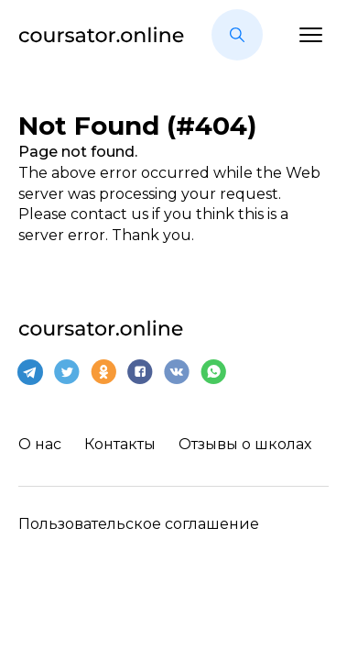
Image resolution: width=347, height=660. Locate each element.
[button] (237, 34)
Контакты (120, 444)
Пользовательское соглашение (138, 524)
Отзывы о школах (245, 444)
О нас (39, 444)
